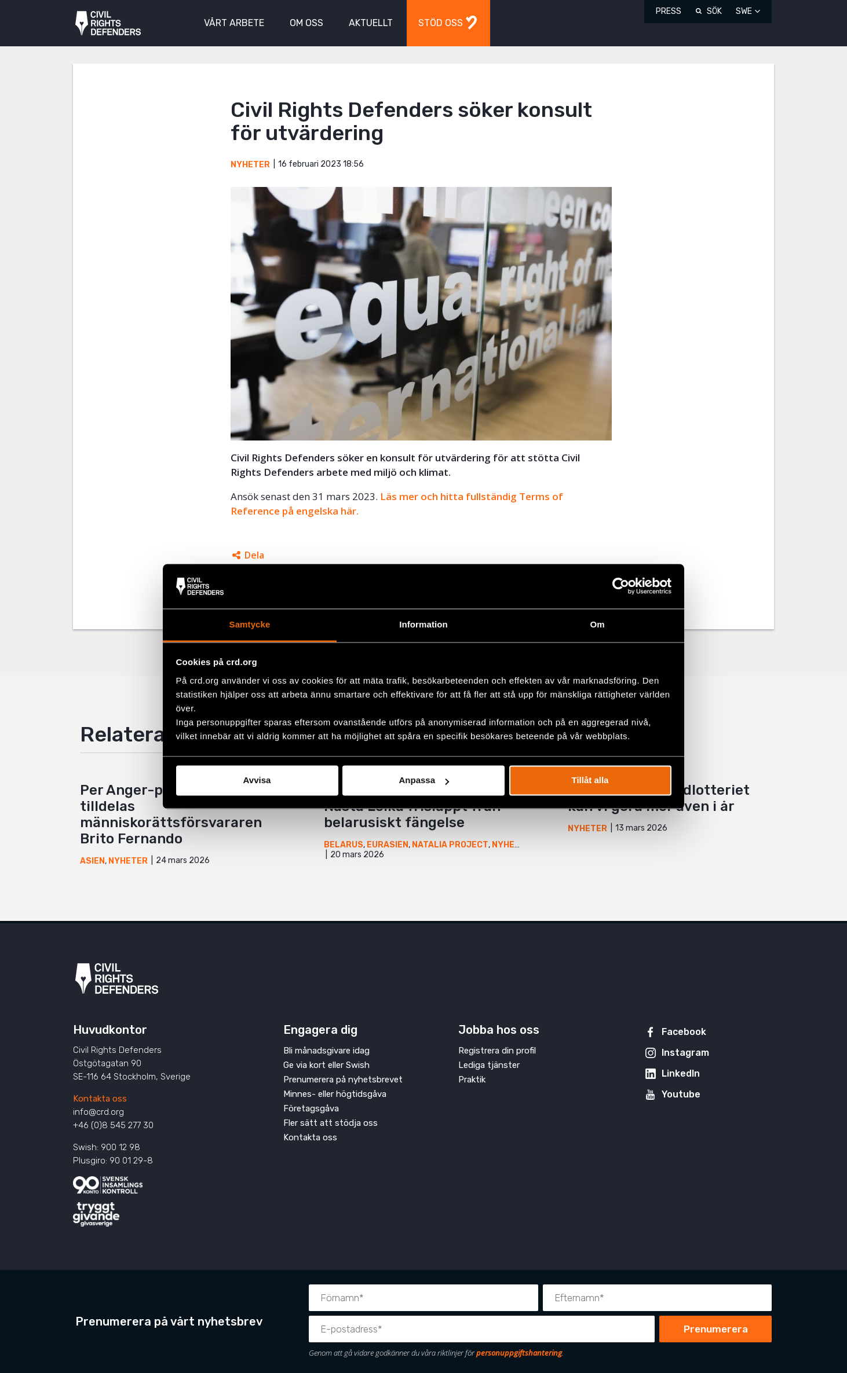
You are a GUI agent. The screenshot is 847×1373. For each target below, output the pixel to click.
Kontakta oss (100, 1098)
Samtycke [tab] (250, 624)
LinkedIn (681, 1073)
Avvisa (257, 780)
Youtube (681, 1094)
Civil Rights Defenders (108, 23)
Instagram (685, 1052)
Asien (92, 861)
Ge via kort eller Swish (326, 1065)
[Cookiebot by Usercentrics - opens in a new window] (620, 586)
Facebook (684, 1031)
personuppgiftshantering (519, 1353)
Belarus (343, 845)
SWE (744, 11)
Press (668, 11)
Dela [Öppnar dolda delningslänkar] (254, 555)
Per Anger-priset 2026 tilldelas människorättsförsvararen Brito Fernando (171, 814)
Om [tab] (597, 624)
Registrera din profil (497, 1050)
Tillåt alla (590, 780)
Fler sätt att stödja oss (330, 1123)
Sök (714, 11)
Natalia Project (450, 845)
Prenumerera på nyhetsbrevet (343, 1079)
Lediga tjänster (489, 1065)
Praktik (471, 1079)
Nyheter (250, 165)
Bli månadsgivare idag (326, 1050)
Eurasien (387, 845)
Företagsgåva (311, 1108)
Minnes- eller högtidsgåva (334, 1094)
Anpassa (424, 780)
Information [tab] (423, 624)
